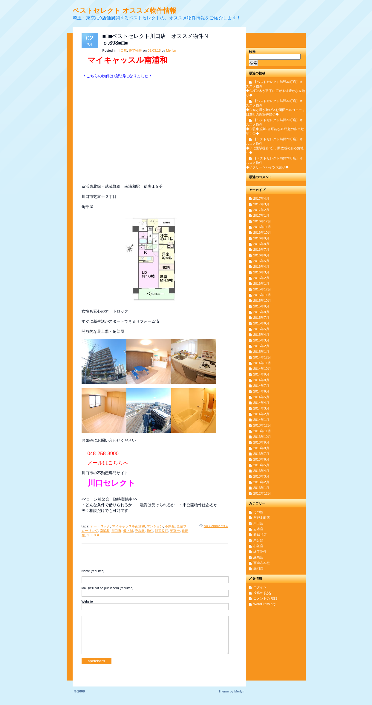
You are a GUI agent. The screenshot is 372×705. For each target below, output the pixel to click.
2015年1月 (261, 351)
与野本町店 (261, 517)
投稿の (262, 593)
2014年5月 (261, 397)
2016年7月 (261, 249)
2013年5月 (261, 465)
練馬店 (258, 557)
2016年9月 (261, 238)
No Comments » (216, 526)
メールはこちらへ (108, 463)
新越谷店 (260, 534)
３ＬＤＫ (93, 535)
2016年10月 (262, 232)
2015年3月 (261, 340)
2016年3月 (261, 272)
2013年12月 (262, 425)
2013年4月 (261, 470)
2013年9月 (261, 442)
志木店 (258, 529)
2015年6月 (261, 323)
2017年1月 (261, 215)
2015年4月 (261, 334)
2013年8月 (261, 448)
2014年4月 (261, 402)
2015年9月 (261, 306)
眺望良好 (161, 530)
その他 (258, 512)
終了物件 (135, 50)
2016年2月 (261, 278)
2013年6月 (261, 459)
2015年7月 (261, 317)
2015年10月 (262, 300)
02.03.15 (154, 50)
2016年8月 (261, 244)
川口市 (116, 530)
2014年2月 (261, 414)
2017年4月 (261, 198)
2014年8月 (261, 380)
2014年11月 (262, 363)
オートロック (100, 526)
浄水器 (140, 530)
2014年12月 (262, 357)
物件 (150, 530)
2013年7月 (261, 453)
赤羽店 (258, 568)
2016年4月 (261, 266)
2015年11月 (262, 295)
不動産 (170, 526)
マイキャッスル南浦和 (128, 526)
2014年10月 (262, 368)
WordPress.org (264, 604)
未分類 (258, 540)
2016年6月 (261, 255)
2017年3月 (261, 204)
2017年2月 (261, 210)
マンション (155, 526)
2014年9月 (261, 374)
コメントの (265, 598)
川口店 (122, 50)
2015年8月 (261, 312)
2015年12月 (262, 289)
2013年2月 (261, 482)
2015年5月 (261, 329)
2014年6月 (261, 391)
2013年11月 (262, 431)
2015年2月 (261, 346)
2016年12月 (262, 221)
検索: (253, 51)
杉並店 (258, 546)
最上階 (128, 530)
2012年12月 (262, 493)
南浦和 (105, 530)
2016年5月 (261, 261)
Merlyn (171, 50)
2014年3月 (261, 408)
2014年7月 (261, 385)
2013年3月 (261, 476)
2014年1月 (261, 419)
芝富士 (175, 530)
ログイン (260, 587)
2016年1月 (261, 283)
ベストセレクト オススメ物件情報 (124, 10)
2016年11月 (262, 227)
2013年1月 (261, 488)
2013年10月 (262, 436)
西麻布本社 (261, 563)
